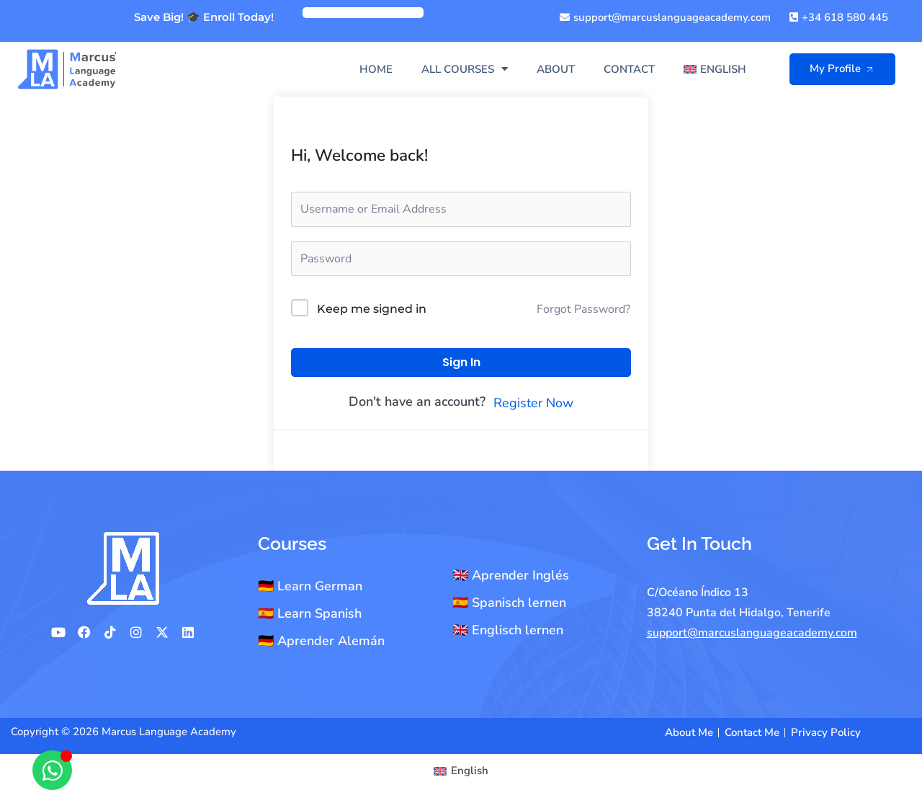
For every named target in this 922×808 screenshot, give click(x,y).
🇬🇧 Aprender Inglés (510, 575)
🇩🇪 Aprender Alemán (321, 640)
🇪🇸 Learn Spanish (310, 613)
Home (376, 69)
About (556, 69)
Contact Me (752, 732)
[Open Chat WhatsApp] (52, 770)
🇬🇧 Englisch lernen (507, 630)
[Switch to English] (461, 771)
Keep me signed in (371, 309)
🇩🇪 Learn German (310, 586)
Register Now (533, 403)
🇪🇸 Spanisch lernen (509, 602)
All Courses (464, 68)
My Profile (844, 68)
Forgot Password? (583, 309)
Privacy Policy (826, 732)
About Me (689, 732)
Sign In (461, 362)
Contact (629, 69)
